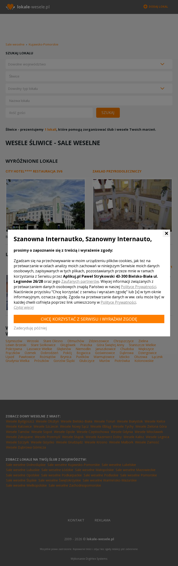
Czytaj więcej (24, 307)
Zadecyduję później (30, 328)
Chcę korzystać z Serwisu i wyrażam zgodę (89, 319)
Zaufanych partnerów (80, 281)
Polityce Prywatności (138, 286)
